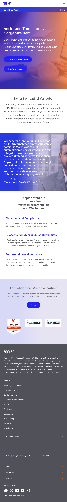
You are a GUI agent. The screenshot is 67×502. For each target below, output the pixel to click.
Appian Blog (9, 418)
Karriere (7, 423)
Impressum (8, 404)
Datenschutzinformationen (15, 399)
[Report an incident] (15, 69)
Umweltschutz (10, 390)
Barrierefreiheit (10, 395)
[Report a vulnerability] (18, 59)
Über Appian (9, 414)
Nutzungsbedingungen (13, 385)
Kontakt (7, 380)
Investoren (8, 428)
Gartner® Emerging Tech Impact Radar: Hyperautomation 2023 (27, 456)
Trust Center (9, 409)
